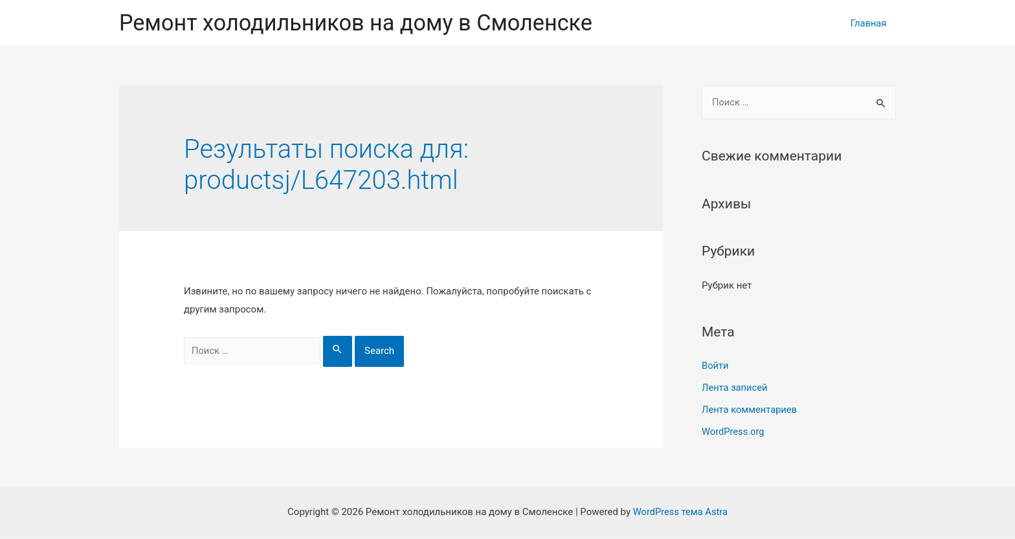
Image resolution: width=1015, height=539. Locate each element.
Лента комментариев (750, 410)
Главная (867, 23)
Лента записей (735, 388)
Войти (715, 366)
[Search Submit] (346, 352)
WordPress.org (734, 431)
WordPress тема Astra (680, 512)
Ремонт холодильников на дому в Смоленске (361, 23)
